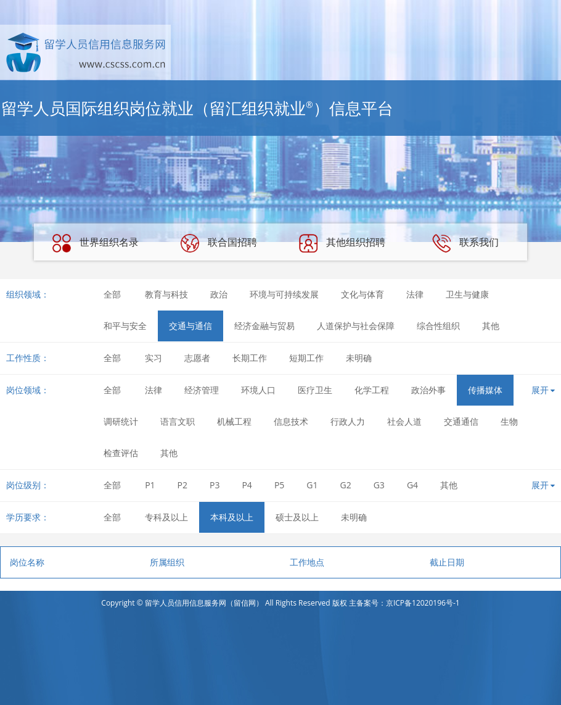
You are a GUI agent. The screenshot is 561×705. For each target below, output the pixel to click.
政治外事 (428, 390)
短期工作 (306, 358)
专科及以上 (166, 517)
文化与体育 (362, 294)
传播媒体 (485, 390)
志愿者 (197, 358)
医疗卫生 (315, 390)
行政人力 (347, 421)
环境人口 (258, 390)
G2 (345, 485)
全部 (112, 294)
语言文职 (177, 421)
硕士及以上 (297, 517)
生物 (509, 421)
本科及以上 (231, 517)
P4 (247, 485)
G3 (379, 485)
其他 (490, 326)
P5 (279, 485)
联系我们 (465, 243)
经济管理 (201, 390)
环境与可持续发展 (284, 294)
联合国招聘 (219, 243)
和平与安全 (125, 326)
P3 (214, 485)
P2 (182, 485)
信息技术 (291, 421)
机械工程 (234, 421)
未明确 (359, 358)
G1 (311, 485)
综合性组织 (438, 326)
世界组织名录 (95, 243)
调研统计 (121, 421)
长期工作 (249, 358)
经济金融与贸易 (264, 326)
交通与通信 (190, 326)
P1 (150, 485)
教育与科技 (166, 294)
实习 (153, 358)
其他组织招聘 (342, 243)
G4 (412, 485)
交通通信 (461, 421)
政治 (218, 294)
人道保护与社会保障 (356, 326)
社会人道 (404, 421)
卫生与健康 (467, 294)
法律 (415, 294)
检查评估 (121, 453)
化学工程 (371, 390)
